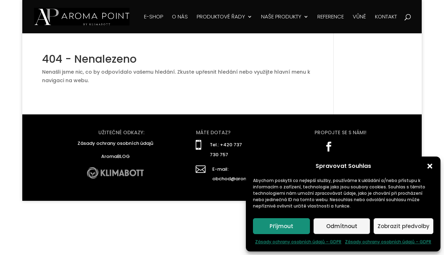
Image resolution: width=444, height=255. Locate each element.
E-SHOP (153, 17)
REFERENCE (330, 17)
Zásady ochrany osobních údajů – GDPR (298, 242)
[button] (429, 166)
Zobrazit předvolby (403, 226)
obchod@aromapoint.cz (241, 178)
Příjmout (281, 226)
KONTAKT (386, 17)
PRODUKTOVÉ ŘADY (221, 17)
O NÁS (180, 17)
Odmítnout (341, 226)
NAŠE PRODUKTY (281, 17)
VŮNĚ (359, 17)
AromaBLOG (115, 156)
